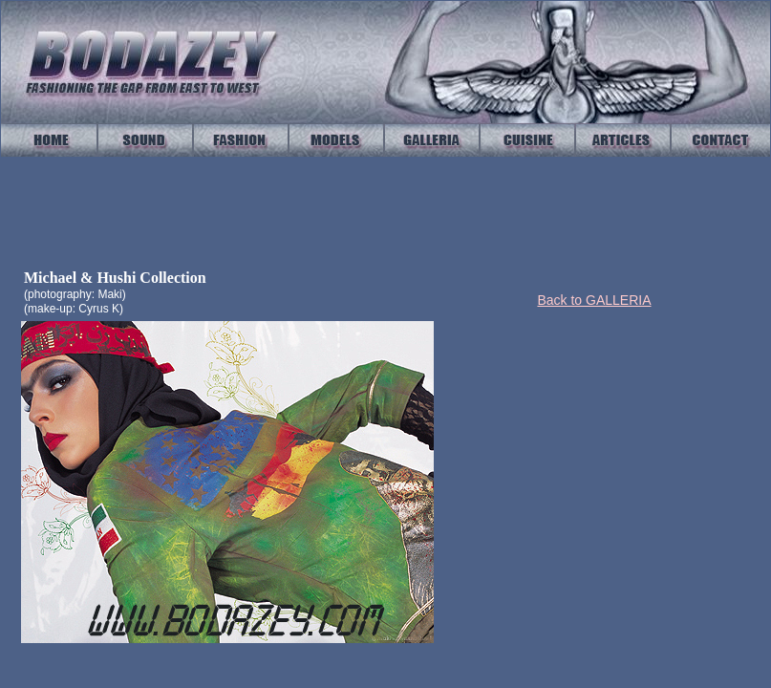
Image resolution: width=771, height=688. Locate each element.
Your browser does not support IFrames (385, 213)
